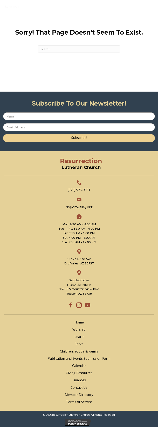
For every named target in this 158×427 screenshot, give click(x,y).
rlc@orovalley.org (79, 207)
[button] (79, 138)
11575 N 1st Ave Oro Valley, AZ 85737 (79, 261)
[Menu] (86, 20)
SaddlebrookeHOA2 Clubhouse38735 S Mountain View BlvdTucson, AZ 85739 (79, 287)
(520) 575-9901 (79, 190)
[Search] (79, 48)
